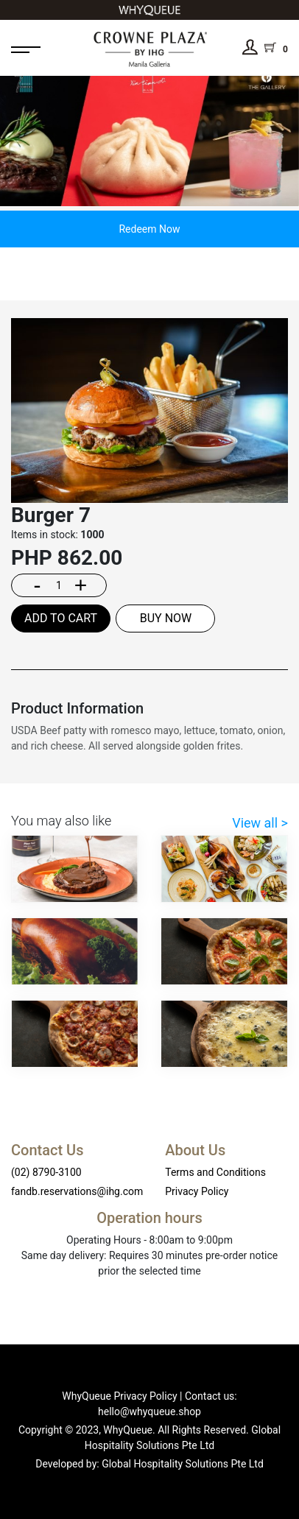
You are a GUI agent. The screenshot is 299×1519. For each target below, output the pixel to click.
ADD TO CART (60, 618)
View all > (260, 823)
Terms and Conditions (215, 1172)
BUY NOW (166, 618)
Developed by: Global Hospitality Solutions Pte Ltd (149, 1464)
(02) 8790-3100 (46, 1172)
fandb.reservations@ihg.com (77, 1191)
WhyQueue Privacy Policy (119, 1396)
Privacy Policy (196, 1191)
